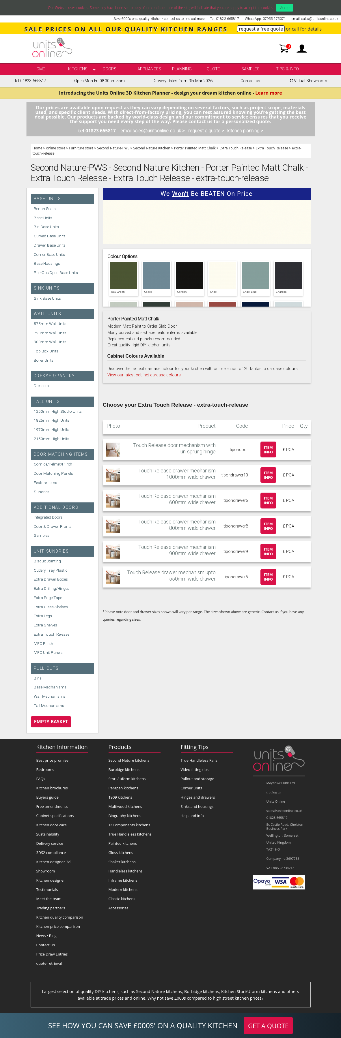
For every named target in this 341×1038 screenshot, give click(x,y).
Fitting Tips (195, 747)
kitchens (77, 69)
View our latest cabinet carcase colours (144, 375)
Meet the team (49, 898)
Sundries (41, 491)
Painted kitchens (123, 843)
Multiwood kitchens (125, 806)
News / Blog (46, 935)
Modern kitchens (123, 889)
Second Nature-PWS (113, 148)
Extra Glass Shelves (51, 607)
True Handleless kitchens (130, 834)
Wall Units (48, 313)
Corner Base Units (49, 254)
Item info (268, 450)
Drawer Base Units (50, 245)
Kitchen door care (51, 824)
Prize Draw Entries (52, 954)
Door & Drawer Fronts (53, 526)
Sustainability (47, 834)
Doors (109, 69)
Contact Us (45, 944)
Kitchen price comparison (58, 926)
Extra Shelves (45, 625)
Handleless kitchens (126, 871)
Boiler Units (43, 360)
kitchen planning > (245, 131)
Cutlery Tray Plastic (51, 570)
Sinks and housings (197, 806)
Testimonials (47, 889)
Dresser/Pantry (54, 375)
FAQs (40, 778)
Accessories (118, 908)
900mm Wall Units (50, 341)
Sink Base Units (47, 298)
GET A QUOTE (268, 1025)
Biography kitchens (125, 815)
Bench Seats (45, 208)
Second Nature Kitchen (151, 148)
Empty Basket (51, 721)
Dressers (41, 385)
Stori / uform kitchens (127, 778)
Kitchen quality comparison (59, 917)
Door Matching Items (61, 454)
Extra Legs (43, 615)
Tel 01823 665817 (30, 80)
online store (56, 148)
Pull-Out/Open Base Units (56, 272)
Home (39, 69)
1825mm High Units (51, 420)
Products (120, 747)
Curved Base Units (50, 236)
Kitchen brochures (52, 788)
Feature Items (45, 482)
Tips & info (287, 69)
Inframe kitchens (123, 880)
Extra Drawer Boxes (51, 579)
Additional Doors (56, 507)
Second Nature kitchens (129, 760)
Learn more (268, 93)
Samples (250, 69)
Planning (182, 69)
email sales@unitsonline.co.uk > (152, 131)
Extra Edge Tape (48, 597)
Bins (38, 678)
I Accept (284, 7)
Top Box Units (46, 351)
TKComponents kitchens (129, 824)
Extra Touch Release (235, 148)
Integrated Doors (48, 517)
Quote (213, 69)
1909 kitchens (120, 797)
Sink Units (47, 288)
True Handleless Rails (199, 760)
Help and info (192, 815)
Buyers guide (47, 797)
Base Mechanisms (50, 687)
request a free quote (261, 29)
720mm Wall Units (50, 333)
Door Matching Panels (53, 473)
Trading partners (50, 908)
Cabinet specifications (55, 815)
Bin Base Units (46, 226)
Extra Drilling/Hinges (51, 588)
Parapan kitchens (123, 788)
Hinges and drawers (198, 797)
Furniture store (81, 148)
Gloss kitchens (121, 852)
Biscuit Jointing (47, 561)
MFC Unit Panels (48, 652)
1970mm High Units (51, 429)
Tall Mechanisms (49, 705)
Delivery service (49, 843)
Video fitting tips (195, 769)
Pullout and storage (197, 778)
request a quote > (206, 131)
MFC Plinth (43, 643)
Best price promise (52, 760)
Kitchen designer (50, 880)
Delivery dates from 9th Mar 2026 (182, 80)
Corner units (191, 788)
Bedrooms (45, 769)
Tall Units (47, 401)
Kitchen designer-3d (53, 861)
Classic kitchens (122, 898)
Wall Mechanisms (49, 696)
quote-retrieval (49, 963)
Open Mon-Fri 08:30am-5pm (99, 80)
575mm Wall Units (50, 323)
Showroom (45, 871)
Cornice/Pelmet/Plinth (53, 464)
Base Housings (47, 263)
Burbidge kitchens (124, 769)
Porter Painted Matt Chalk (195, 148)
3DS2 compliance (51, 852)
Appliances (149, 69)
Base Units (47, 198)
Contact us (250, 80)
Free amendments (52, 806)
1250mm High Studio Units (58, 411)
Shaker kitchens (122, 861)
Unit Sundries (51, 551)
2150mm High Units (51, 438)
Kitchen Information (62, 747)
